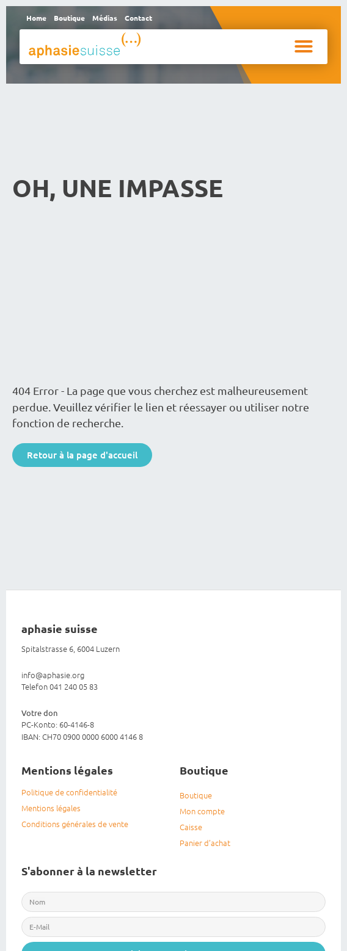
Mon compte (202, 811)
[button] (303, 46)
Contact (138, 18)
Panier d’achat (205, 842)
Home (36, 18)
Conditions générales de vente (74, 824)
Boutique (69, 18)
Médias (104, 18)
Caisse (191, 827)
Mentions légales (51, 808)
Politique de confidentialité (69, 792)
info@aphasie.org (52, 675)
